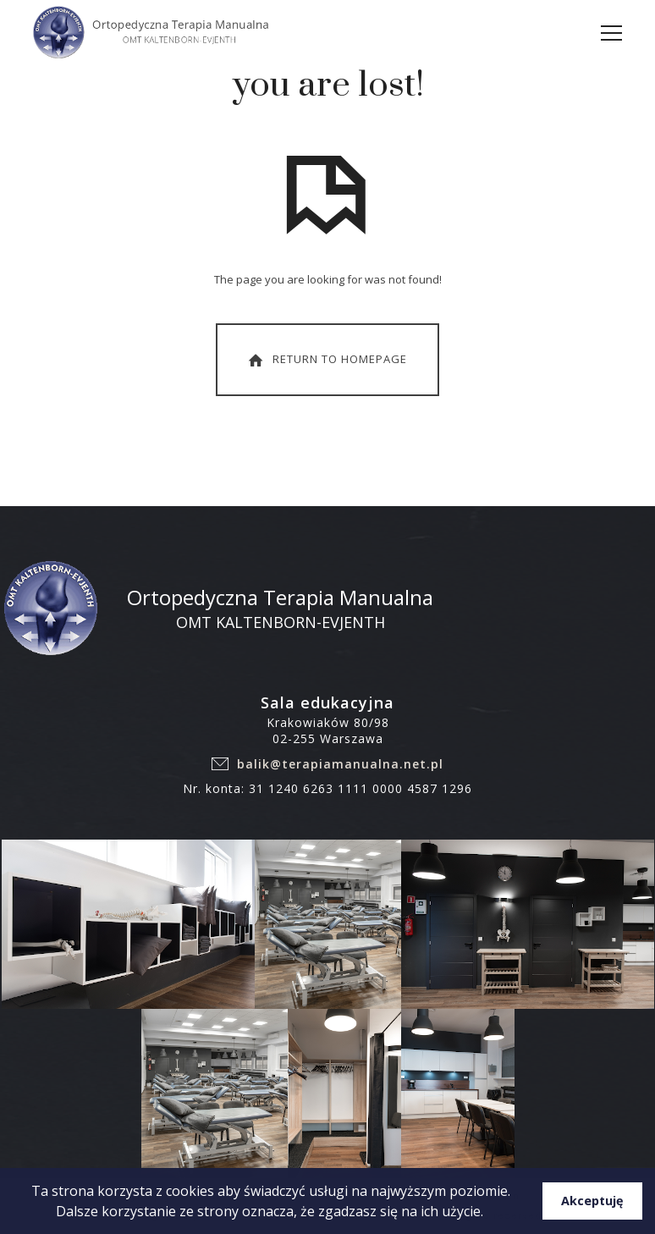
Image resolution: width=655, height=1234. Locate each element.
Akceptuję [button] (592, 1201)
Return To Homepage (326, 360)
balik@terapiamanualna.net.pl (340, 764)
